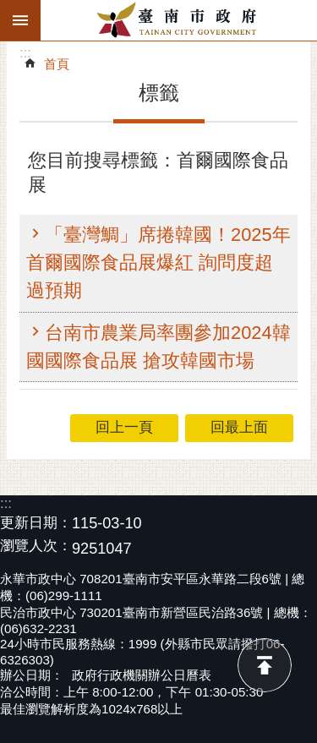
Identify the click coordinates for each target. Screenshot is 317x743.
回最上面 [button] (239, 427)
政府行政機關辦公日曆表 (141, 675)
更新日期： (36, 523)
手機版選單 (20, 20)
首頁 (56, 64)
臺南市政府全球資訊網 (179, 20)
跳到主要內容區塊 (8, 8)
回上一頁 (124, 427)
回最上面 (265, 665)
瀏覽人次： (36, 546)
